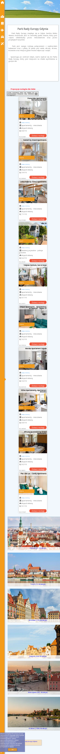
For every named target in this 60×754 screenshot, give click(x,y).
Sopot (21, 199)
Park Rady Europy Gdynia (29, 741)
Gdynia (21, 116)
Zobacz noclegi (38, 135)
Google (12, 735)
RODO (12, 747)
